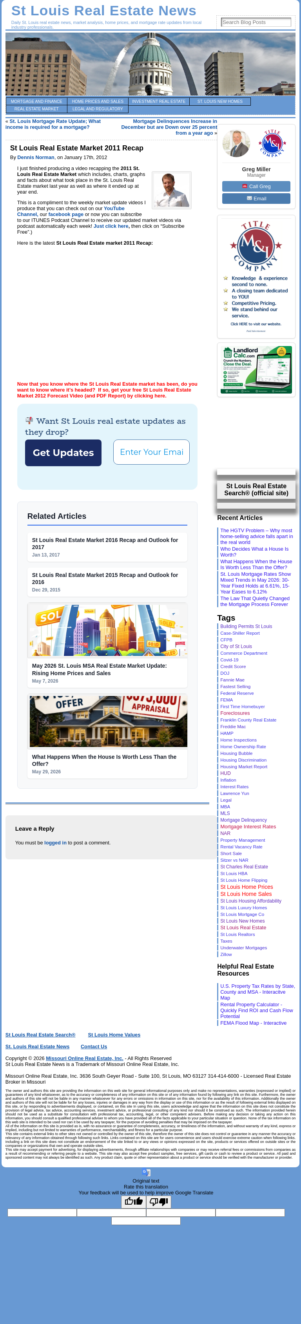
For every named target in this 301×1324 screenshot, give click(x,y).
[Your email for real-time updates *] (150, 719)
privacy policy (166, 778)
